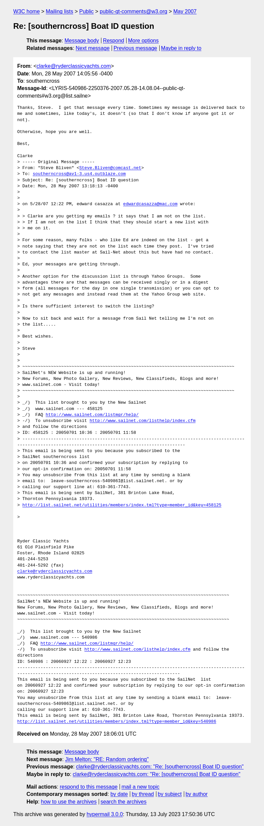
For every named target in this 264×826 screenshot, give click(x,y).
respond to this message (88, 787)
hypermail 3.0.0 (104, 814)
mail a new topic (141, 787)
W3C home (26, 11)
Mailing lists (59, 11)
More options (143, 40)
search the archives (124, 801)
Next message (93, 48)
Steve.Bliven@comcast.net (110, 168)
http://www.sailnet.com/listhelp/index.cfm (142, 421)
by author (196, 794)
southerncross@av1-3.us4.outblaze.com (79, 174)
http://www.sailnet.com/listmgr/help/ (92, 415)
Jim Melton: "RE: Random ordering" (107, 759)
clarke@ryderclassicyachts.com (73, 66)
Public (86, 11)
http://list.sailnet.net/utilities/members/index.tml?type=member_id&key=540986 (116, 722)
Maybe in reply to (181, 48)
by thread (143, 794)
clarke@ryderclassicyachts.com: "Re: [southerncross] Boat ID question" (159, 766)
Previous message (135, 48)
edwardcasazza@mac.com (150, 204)
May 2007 (184, 11)
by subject (170, 794)
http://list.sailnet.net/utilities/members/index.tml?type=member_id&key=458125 (122, 505)
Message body (82, 40)
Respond (113, 40)
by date (119, 794)
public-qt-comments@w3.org (133, 11)
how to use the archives (69, 801)
